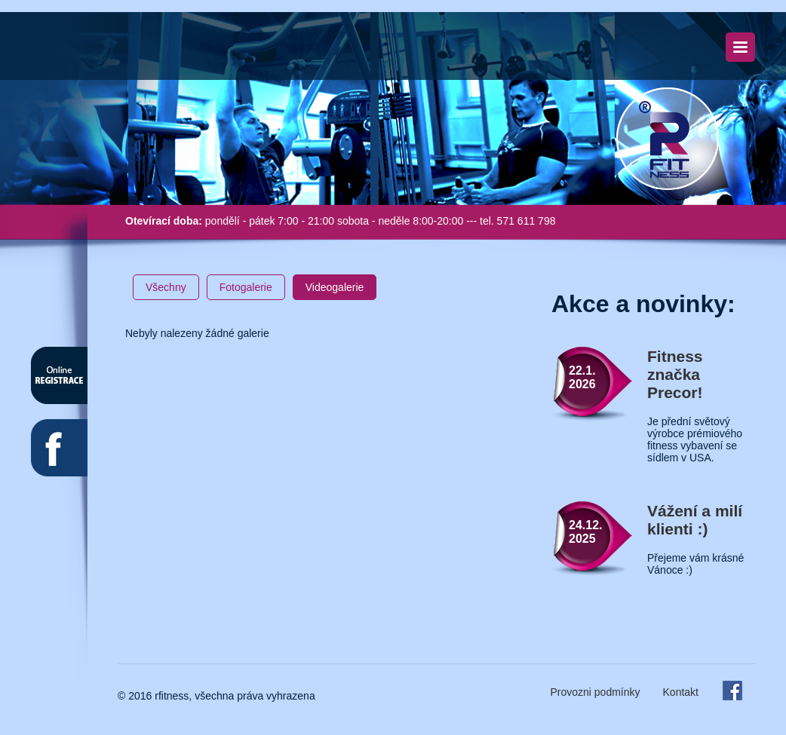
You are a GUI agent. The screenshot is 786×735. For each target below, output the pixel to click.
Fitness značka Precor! (675, 374)
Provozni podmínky (595, 692)
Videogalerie (334, 287)
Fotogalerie (246, 287)
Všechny (166, 287)
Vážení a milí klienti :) (694, 519)
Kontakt (680, 692)
